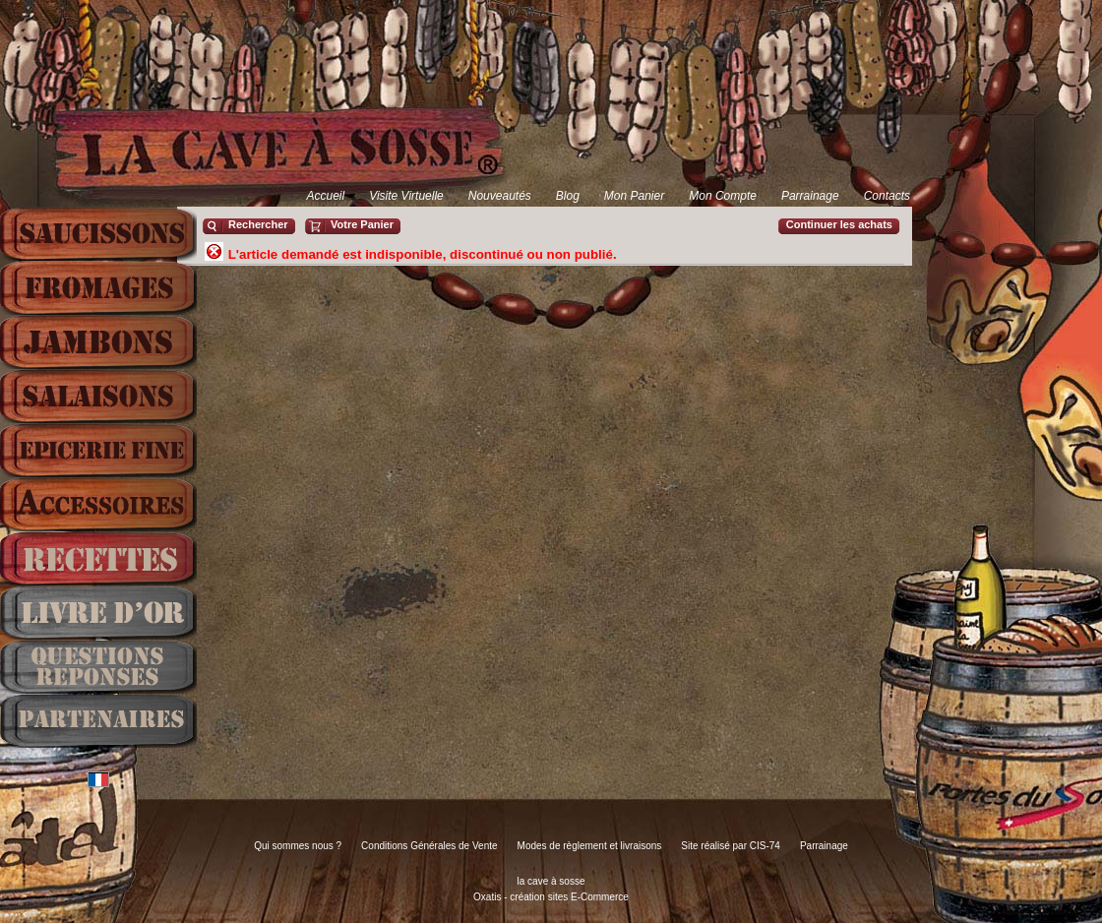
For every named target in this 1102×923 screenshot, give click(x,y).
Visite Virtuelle (406, 196)
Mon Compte (723, 196)
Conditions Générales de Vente (429, 845)
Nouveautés (499, 196)
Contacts (887, 196)
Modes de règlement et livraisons (590, 845)
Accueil (325, 196)
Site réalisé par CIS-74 (730, 845)
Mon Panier (634, 196)
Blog (568, 196)
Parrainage (810, 196)
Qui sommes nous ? (297, 845)
